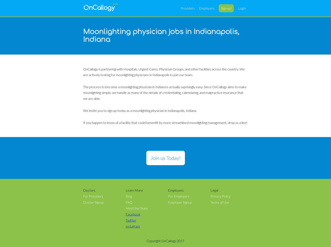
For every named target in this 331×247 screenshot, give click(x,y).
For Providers (93, 196)
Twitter (131, 220)
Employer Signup (180, 202)
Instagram (133, 226)
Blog (129, 196)
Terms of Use (219, 202)
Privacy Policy (220, 196)
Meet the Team (137, 208)
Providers (187, 8)
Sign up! (226, 8)
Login (242, 8)
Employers (206, 8)
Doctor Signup (93, 202)
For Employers (178, 196)
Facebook (133, 214)
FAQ (129, 202)
